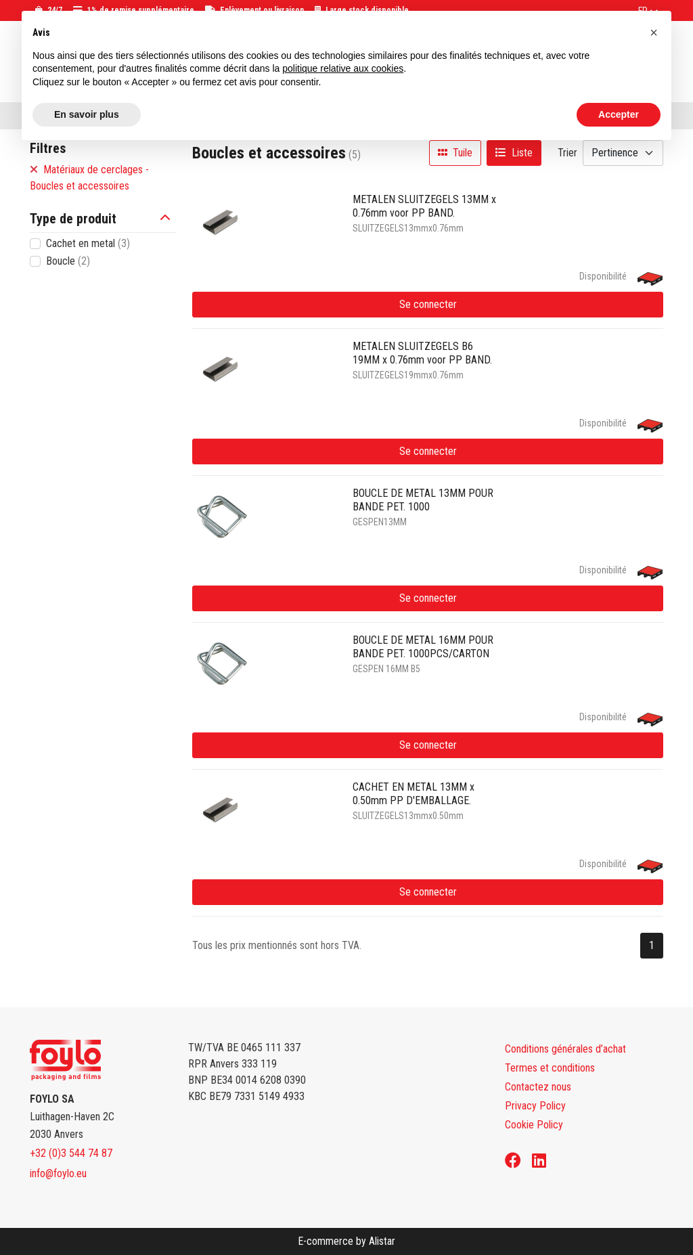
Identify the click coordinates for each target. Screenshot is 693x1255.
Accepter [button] (618, 114)
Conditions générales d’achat (565, 1048)
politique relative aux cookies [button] (342, 68)
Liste (514, 152)
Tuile (455, 152)
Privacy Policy (535, 1105)
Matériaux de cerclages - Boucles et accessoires (89, 177)
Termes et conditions (550, 1067)
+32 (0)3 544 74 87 (71, 1153)
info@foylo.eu (58, 1173)
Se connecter (428, 304)
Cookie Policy (534, 1124)
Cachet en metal (88, 243)
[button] (168, 219)
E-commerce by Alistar (346, 1241)
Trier (567, 152)
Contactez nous (538, 1086)
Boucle (68, 261)
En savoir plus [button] (86, 114)
